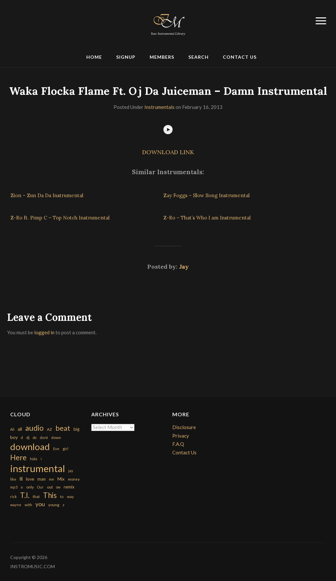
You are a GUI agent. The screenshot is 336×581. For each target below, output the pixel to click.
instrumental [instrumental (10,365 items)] (37, 468)
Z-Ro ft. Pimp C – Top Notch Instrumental (60, 218)
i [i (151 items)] (41, 459)
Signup (126, 57)
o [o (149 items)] (22, 487)
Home (94, 57)
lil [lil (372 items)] (21, 479)
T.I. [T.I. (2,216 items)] (25, 495)
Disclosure (184, 427)
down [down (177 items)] (56, 437)
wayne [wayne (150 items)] (15, 505)
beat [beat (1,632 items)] (62, 428)
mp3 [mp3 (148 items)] (13, 487)
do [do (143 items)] (34, 437)
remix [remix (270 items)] (69, 486)
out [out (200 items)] (50, 487)
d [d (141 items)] (22, 437)
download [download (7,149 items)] (30, 446)
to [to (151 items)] (62, 496)
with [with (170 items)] (28, 505)
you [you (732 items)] (40, 504)
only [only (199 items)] (30, 487)
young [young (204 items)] (53, 504)
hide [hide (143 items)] (33, 459)
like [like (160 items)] (13, 479)
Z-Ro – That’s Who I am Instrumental (207, 218)
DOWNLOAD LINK (168, 152)
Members (162, 57)
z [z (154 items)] (63, 505)
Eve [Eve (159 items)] (56, 448)
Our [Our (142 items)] (40, 487)
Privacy (180, 436)
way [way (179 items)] (70, 496)
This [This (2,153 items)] (50, 495)
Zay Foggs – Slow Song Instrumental (206, 195)
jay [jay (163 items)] (70, 470)
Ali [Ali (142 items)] (12, 429)
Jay (184, 266)
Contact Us (240, 57)
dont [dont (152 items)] (44, 437)
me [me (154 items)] (51, 479)
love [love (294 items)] (30, 479)
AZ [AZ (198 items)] (49, 429)
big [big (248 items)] (76, 429)
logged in (44, 332)
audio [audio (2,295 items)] (34, 428)
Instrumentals (159, 107)
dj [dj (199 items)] (28, 437)
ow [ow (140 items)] (58, 487)
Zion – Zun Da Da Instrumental (46, 195)
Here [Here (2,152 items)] (18, 457)
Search (198, 57)
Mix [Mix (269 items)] (61, 479)
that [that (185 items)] (36, 496)
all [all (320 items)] (20, 429)
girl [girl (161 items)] (65, 448)
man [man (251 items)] (41, 479)
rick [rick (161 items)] (13, 496)
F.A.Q (178, 444)
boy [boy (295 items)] (14, 437)
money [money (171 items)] (74, 479)
